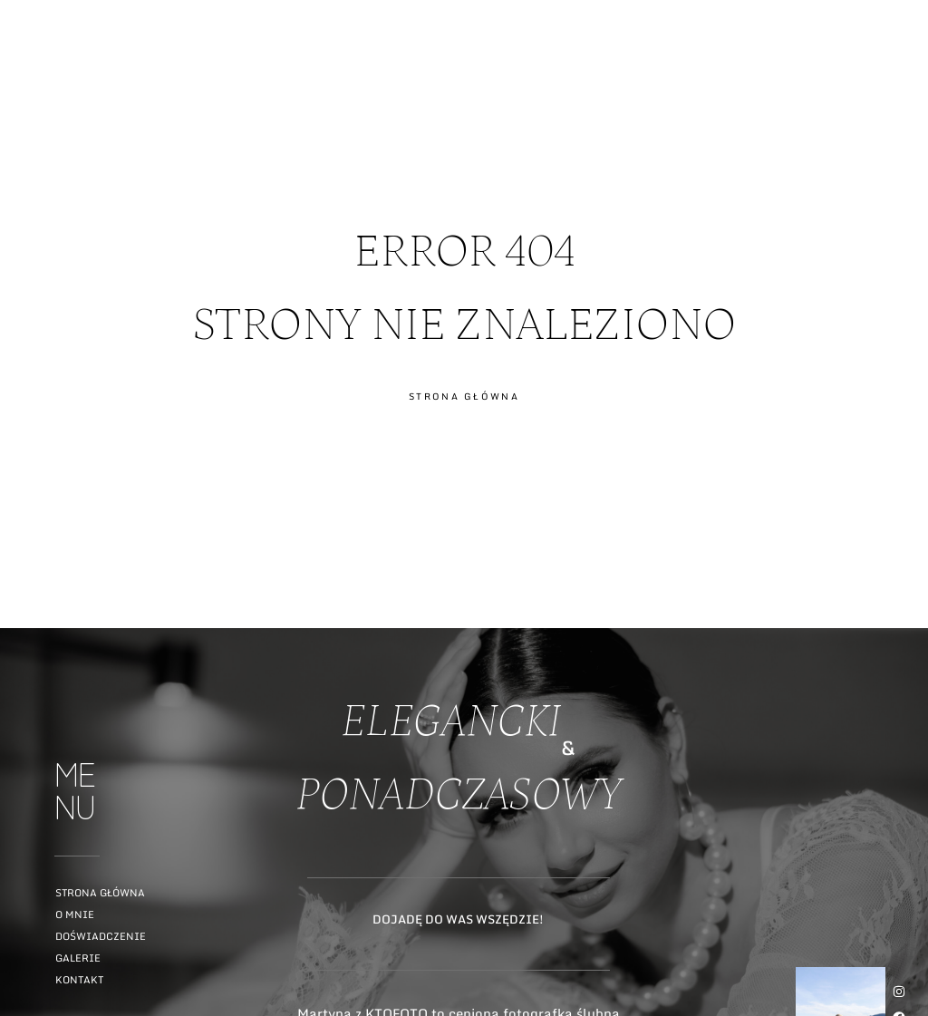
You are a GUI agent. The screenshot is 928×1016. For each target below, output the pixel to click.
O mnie (74, 914)
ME (898, 84)
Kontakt (79, 980)
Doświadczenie (100, 936)
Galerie (78, 958)
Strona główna (100, 893)
